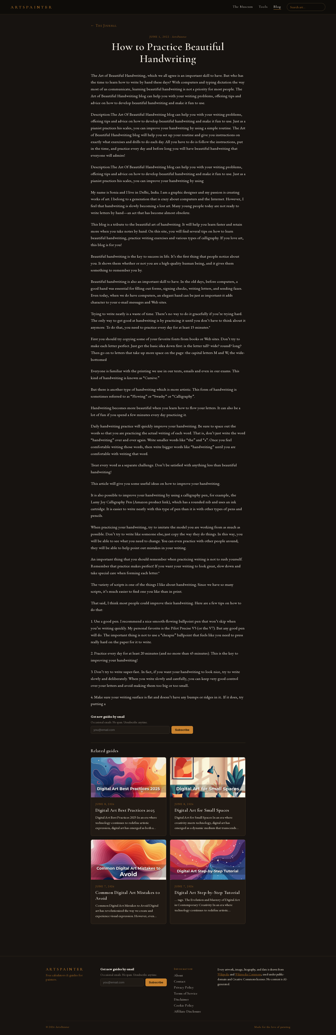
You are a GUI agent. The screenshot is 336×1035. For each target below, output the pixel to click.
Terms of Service (185, 993)
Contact (179, 981)
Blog (276, 6)
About (178, 975)
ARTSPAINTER (32, 7)
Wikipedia (223, 974)
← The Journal (104, 25)
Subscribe (182, 730)
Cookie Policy (184, 1005)
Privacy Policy (184, 987)
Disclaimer (181, 999)
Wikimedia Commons (248, 974)
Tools (261, 6)
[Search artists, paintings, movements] (305, 7)
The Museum (241, 6)
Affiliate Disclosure (187, 1011)
